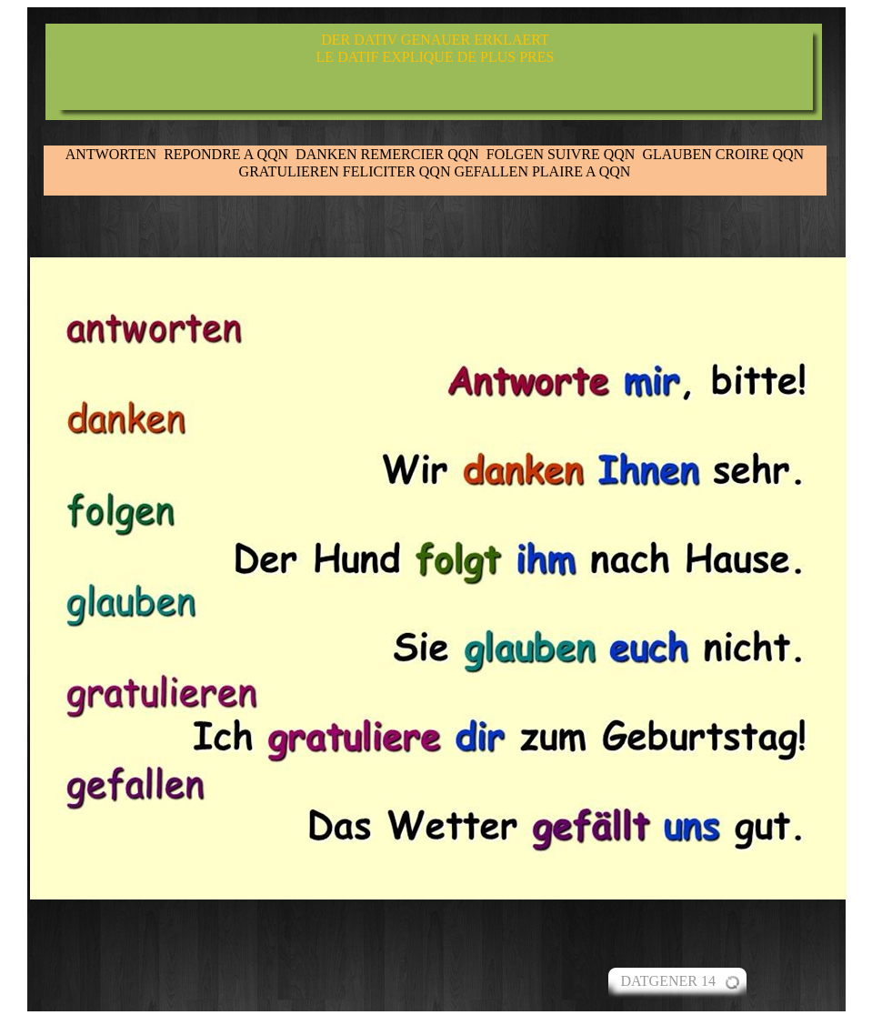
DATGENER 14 (668, 981)
